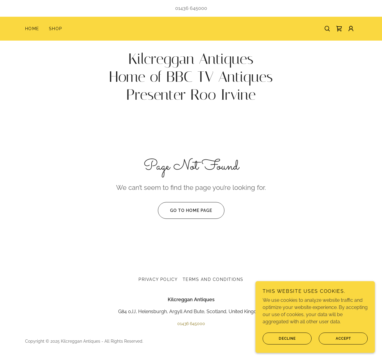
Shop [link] (55, 28)
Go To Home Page (185, 210)
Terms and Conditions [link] (213, 279)
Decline (279, 351)
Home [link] (32, 28)
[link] (339, 29)
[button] (351, 29)
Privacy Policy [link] (158, 279)
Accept (335, 351)
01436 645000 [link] (191, 8)
